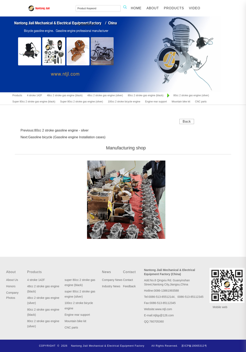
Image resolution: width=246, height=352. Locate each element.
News (106, 272)
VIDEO (194, 8)
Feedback (129, 286)
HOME (136, 8)
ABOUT (152, 8)
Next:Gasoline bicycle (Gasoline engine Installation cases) (63, 137)
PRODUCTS (174, 8)
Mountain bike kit (75, 321)
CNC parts (71, 327)
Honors (10, 286)
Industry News (111, 286)
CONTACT (86, 24)
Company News (112, 280)
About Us (12, 280)
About (11, 272)
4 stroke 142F (36, 280)
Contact (129, 272)
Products (34, 272)
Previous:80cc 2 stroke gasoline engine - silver (55, 130)
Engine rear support (77, 314)
